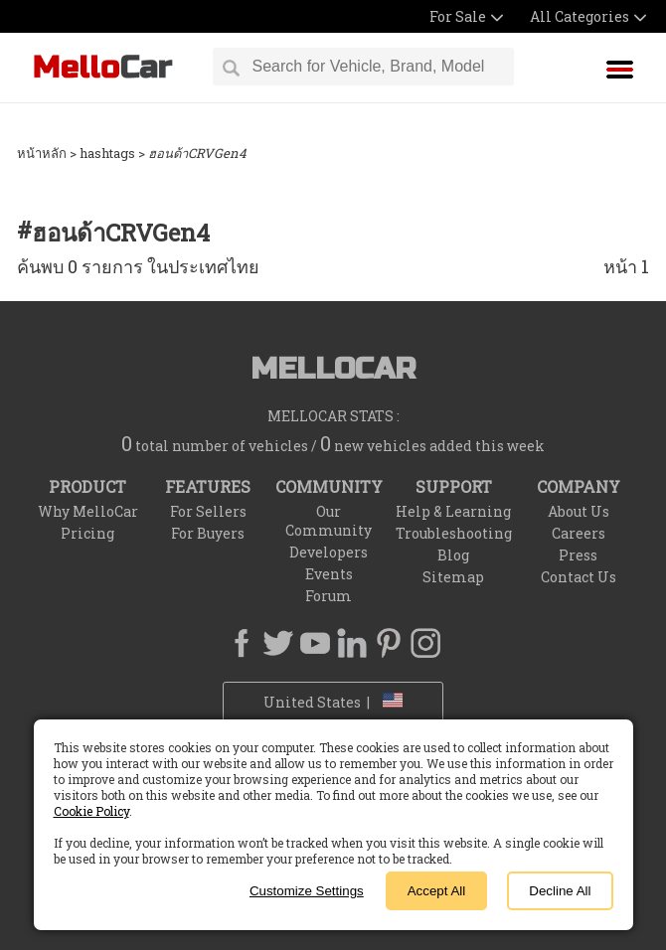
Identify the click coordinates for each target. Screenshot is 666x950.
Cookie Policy (91, 811)
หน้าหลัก (42, 153)
